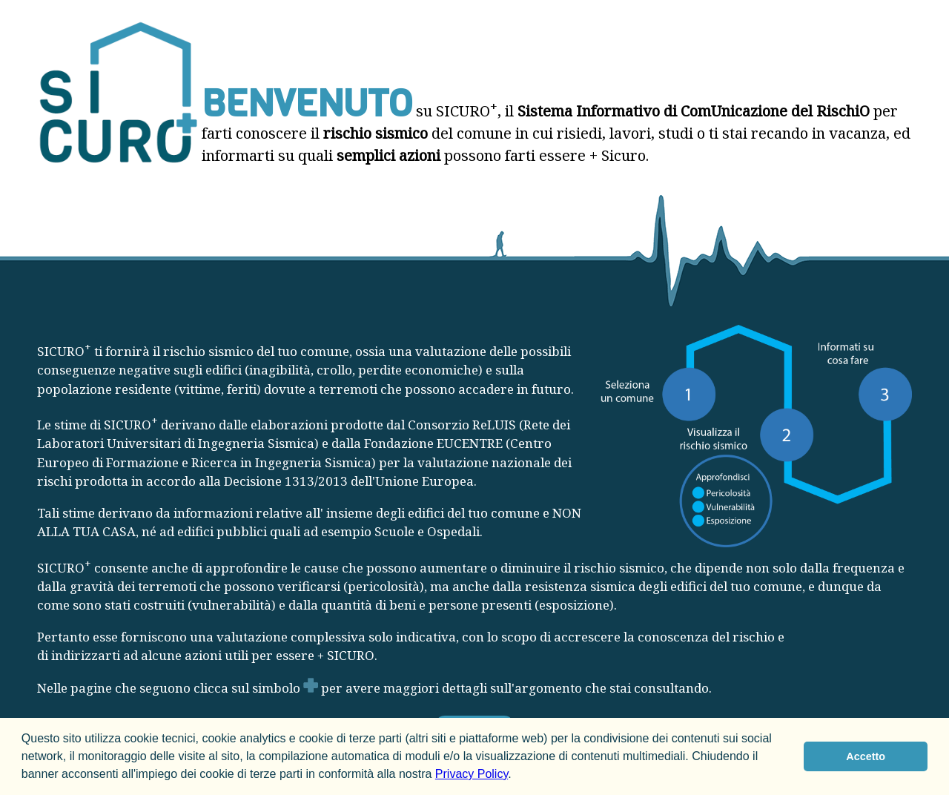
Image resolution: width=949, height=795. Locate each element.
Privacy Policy (471, 774)
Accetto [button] (865, 756)
